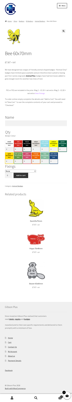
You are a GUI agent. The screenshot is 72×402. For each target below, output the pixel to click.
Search (36, 398)
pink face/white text (27, 155)
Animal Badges (40, 21)
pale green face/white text (18, 155)
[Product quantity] (8, 175)
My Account (12, 351)
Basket (55, 396)
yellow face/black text (53, 143)
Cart (9, 342)
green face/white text (62, 143)
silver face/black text (36, 143)
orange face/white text (36, 155)
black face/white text (27, 143)
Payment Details (14, 360)
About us (11, 356)
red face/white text (18, 143)
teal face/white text (44, 155)
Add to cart (21, 175)
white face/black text (9, 143)
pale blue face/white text (44, 143)
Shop (15, 21)
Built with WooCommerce (15, 388)
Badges (21, 21)
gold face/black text (9, 155)
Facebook (9, 370)
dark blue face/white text (53, 155)
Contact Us (12, 347)
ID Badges (29, 21)
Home (10, 21)
